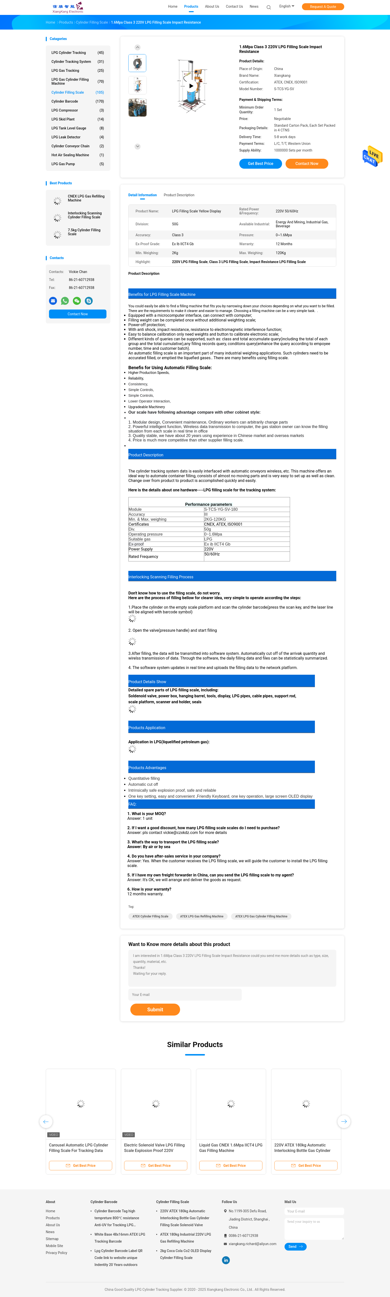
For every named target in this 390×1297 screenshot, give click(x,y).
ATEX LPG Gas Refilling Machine (202, 916)
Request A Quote (323, 7)
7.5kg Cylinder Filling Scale (84, 232)
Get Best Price (260, 163)
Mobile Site (54, 1246)
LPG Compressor (77, 110)
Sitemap (52, 1239)
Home (50, 1211)
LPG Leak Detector (77, 137)
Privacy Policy (56, 1253)
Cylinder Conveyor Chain (77, 146)
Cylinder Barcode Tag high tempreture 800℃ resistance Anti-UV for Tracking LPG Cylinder (117, 1218)
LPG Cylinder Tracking (77, 52)
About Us (53, 1225)
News (50, 1232)
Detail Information (142, 195)
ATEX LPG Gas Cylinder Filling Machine (261, 916)
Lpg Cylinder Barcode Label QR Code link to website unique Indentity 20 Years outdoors (119, 1258)
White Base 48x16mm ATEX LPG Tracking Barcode (120, 1237)
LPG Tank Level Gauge (77, 128)
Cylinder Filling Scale (77, 92)
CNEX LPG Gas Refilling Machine (86, 198)
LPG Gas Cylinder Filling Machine (77, 81)
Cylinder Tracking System (77, 61)
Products (53, 1218)
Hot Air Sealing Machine (77, 155)
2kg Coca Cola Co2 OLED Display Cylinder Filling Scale (185, 1254)
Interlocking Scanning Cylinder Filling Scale (85, 215)
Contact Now (78, 314)
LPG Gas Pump (77, 163)
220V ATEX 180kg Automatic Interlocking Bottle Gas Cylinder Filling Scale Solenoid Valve (302, 1150)
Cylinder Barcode (77, 101)
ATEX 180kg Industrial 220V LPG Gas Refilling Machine (185, 1237)
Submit (155, 1010)
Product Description (179, 195)
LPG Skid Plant (77, 119)
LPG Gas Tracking (77, 70)
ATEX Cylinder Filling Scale (150, 916)
